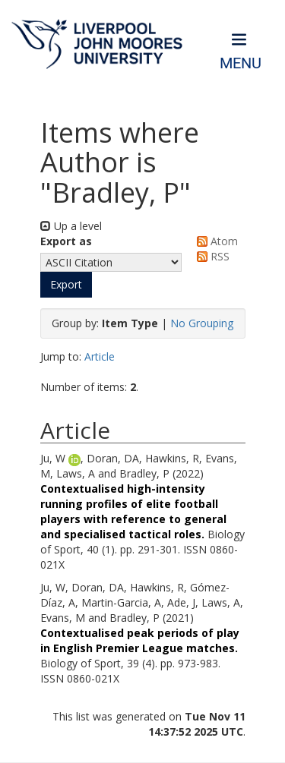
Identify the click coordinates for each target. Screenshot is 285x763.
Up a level (71, 226)
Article (99, 356)
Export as (66, 241)
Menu (240, 63)
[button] (66, 285)
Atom (215, 241)
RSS (211, 256)
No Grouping (201, 323)
